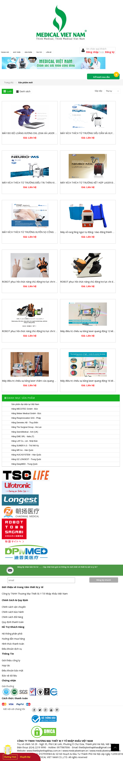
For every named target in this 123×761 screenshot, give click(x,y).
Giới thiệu (16, 52)
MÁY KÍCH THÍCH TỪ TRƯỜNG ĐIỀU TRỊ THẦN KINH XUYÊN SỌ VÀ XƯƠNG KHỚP (45, 182)
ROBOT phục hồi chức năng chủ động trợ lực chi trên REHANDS (35, 281)
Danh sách (25, 91)
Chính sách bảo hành (13, 611)
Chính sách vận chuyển (14, 606)
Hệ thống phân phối (12, 633)
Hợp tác (6, 665)
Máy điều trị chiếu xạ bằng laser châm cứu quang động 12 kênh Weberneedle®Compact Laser (51, 380)
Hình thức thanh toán (13, 643)
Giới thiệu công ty (11, 660)
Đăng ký (110, 52)
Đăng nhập (92, 52)
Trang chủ (8, 82)
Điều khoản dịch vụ (12, 648)
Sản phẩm (28, 52)
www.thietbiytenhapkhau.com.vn (44, 750)
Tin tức (39, 52)
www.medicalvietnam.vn (75, 750)
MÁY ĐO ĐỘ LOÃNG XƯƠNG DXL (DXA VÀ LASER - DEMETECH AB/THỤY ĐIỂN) (44, 133)
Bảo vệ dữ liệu (9, 675)
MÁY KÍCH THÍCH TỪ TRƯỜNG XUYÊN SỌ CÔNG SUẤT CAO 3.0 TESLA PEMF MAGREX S (49, 232)
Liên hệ (48, 52)
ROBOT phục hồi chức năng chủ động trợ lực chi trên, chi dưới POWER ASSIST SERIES (47, 331)
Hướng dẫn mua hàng (13, 638)
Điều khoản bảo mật (12, 670)
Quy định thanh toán (13, 622)
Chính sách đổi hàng (12, 616)
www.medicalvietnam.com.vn (105, 750)
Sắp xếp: (98, 91)
